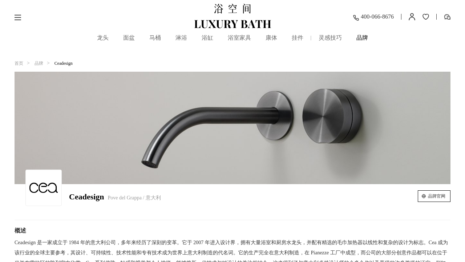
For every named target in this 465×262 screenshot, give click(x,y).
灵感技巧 (330, 38)
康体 (271, 38)
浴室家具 (239, 38)
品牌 (362, 39)
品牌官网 (436, 196)
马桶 (155, 38)
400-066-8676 (373, 17)
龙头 (103, 38)
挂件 (297, 38)
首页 (19, 63)
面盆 (129, 38)
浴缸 (207, 38)
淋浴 (181, 38)
